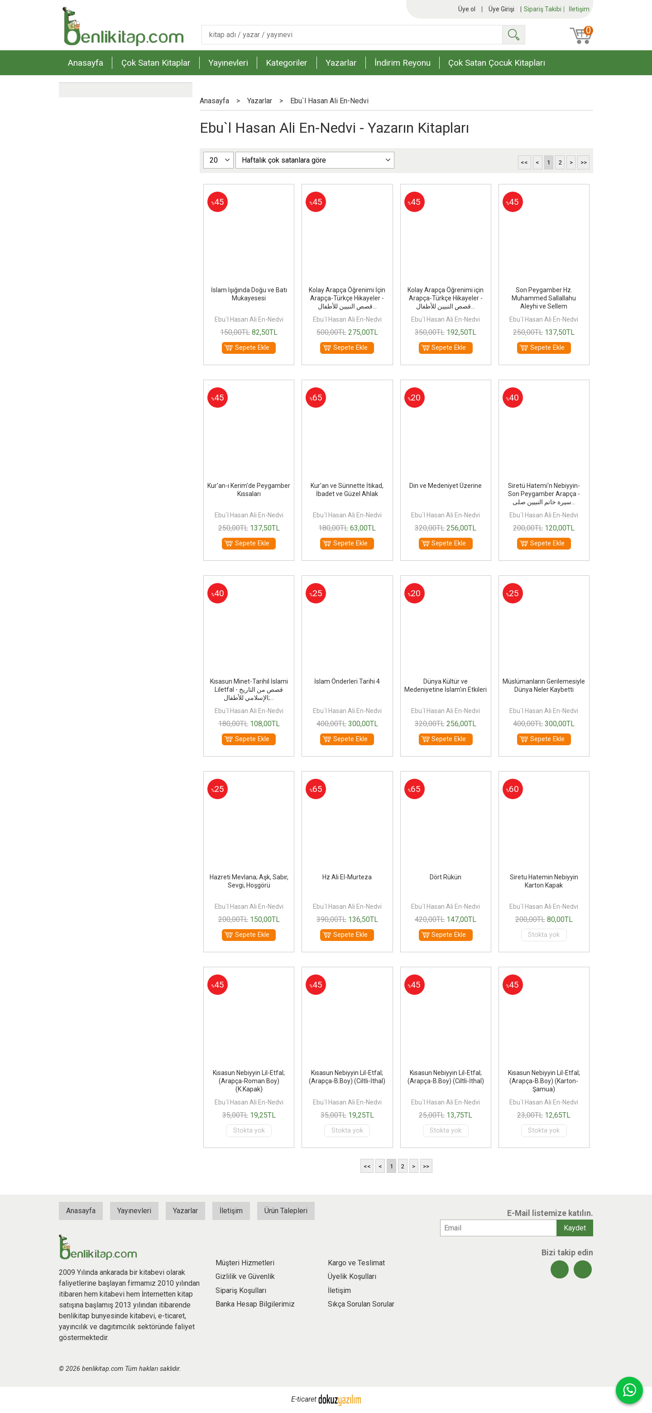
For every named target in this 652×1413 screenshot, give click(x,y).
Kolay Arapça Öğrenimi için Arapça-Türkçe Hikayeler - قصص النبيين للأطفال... (446, 298)
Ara (513, 34)
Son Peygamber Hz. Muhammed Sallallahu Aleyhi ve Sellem (544, 298)
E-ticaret (303, 1399)
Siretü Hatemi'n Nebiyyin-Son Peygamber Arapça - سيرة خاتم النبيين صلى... (544, 494)
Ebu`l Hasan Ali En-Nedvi (249, 319)
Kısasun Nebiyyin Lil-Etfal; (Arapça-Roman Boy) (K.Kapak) (249, 1081)
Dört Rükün (445, 877)
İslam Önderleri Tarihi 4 (347, 681)
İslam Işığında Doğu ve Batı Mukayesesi (249, 294)
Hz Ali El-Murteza (347, 877)
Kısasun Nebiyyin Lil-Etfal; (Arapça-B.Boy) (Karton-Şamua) (544, 1081)
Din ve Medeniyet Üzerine (445, 485)
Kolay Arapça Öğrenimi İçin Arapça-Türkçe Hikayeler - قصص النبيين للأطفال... (347, 298)
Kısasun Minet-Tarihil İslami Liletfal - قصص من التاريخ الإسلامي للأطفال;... (249, 689)
